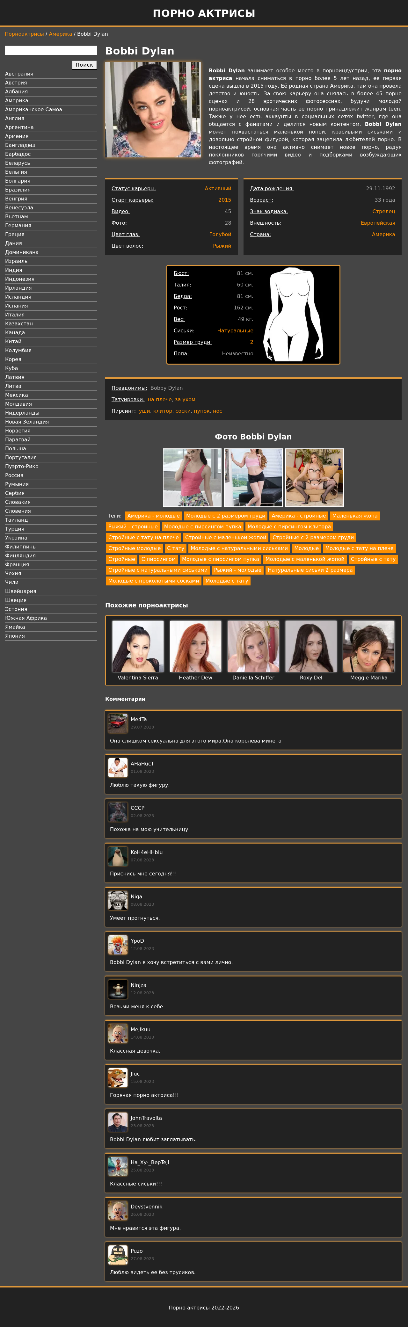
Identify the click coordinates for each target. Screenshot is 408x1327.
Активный (218, 188)
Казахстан (19, 324)
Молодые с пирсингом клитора (289, 527)
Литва (13, 386)
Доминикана (22, 252)
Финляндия (20, 556)
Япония (15, 636)
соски (182, 411)
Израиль (16, 261)
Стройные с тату (373, 559)
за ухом (185, 399)
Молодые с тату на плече (359, 548)
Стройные (121, 559)
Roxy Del (311, 678)
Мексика (16, 395)
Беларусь (17, 163)
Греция (15, 234)
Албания (16, 92)
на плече (160, 399)
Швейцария (20, 591)
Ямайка (15, 627)
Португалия (21, 457)
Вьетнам (16, 217)
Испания (16, 306)
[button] (192, 479)
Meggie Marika (369, 678)
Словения (18, 511)
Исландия (18, 297)
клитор (162, 411)
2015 (224, 200)
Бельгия (16, 172)
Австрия (16, 83)
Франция (17, 565)
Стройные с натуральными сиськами (158, 570)
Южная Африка (26, 618)
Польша (15, 449)
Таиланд (16, 520)
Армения (17, 136)
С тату (175, 548)
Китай (13, 341)
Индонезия (19, 279)
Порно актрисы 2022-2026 (204, 1308)
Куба (11, 368)
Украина (16, 538)
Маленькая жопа (355, 516)
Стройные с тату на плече (143, 537)
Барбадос (18, 154)
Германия (18, 225)
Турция (14, 529)
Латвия (15, 377)
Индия (13, 270)
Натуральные (235, 331)
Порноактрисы (24, 34)
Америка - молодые (153, 516)
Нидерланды (22, 413)
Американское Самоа (33, 109)
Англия (14, 118)
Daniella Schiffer (253, 678)
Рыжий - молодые (237, 570)
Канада (15, 333)
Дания (13, 243)
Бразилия (18, 190)
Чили (11, 582)
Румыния (17, 484)
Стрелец (384, 211)
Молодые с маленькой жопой (305, 559)
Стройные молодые (134, 548)
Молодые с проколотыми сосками (153, 581)
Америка (60, 34)
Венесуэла (19, 208)
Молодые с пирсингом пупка (202, 527)
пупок (202, 411)
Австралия (19, 74)
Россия (14, 475)
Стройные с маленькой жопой (225, 537)
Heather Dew (195, 678)
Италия (15, 315)
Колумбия (18, 350)
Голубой (220, 234)
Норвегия (18, 431)
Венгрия (16, 199)
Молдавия (18, 404)
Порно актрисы (204, 13)
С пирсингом (159, 559)
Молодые (306, 548)
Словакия (18, 502)
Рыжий (222, 246)
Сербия (15, 493)
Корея (13, 359)
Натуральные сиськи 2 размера (310, 570)
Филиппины (21, 547)
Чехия (13, 573)
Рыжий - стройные (133, 527)
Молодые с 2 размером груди (225, 516)
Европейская (378, 223)
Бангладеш (20, 145)
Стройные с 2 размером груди (313, 537)
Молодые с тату (227, 581)
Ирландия (18, 288)
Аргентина (19, 127)
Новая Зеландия (27, 422)
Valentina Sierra (138, 678)
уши (144, 411)
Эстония (16, 609)
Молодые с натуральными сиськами (239, 548)
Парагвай (18, 440)
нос (217, 411)
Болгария (17, 181)
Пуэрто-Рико (22, 466)
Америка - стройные (299, 516)
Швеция (15, 600)
